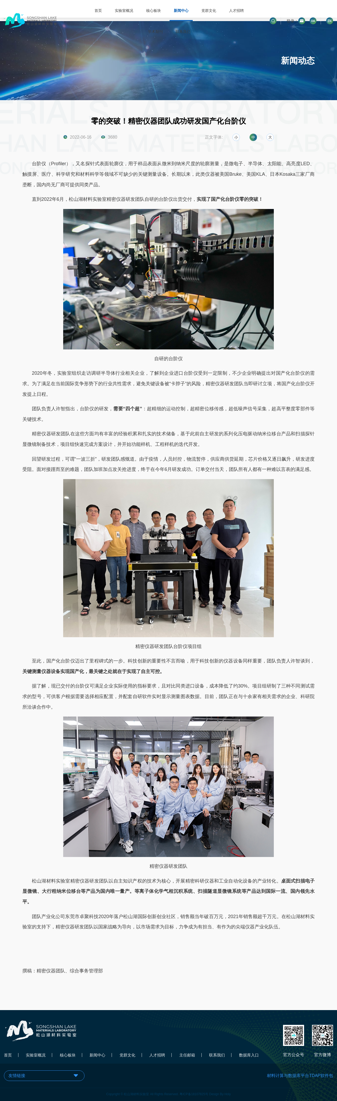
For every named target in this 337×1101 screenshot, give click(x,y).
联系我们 (182, 32)
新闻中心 (181, 10)
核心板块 (153, 10)
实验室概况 (123, 10)
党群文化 (208, 10)
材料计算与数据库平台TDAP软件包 (300, 1075)
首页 (97, 10)
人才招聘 (236, 10)
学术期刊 (154, 32)
